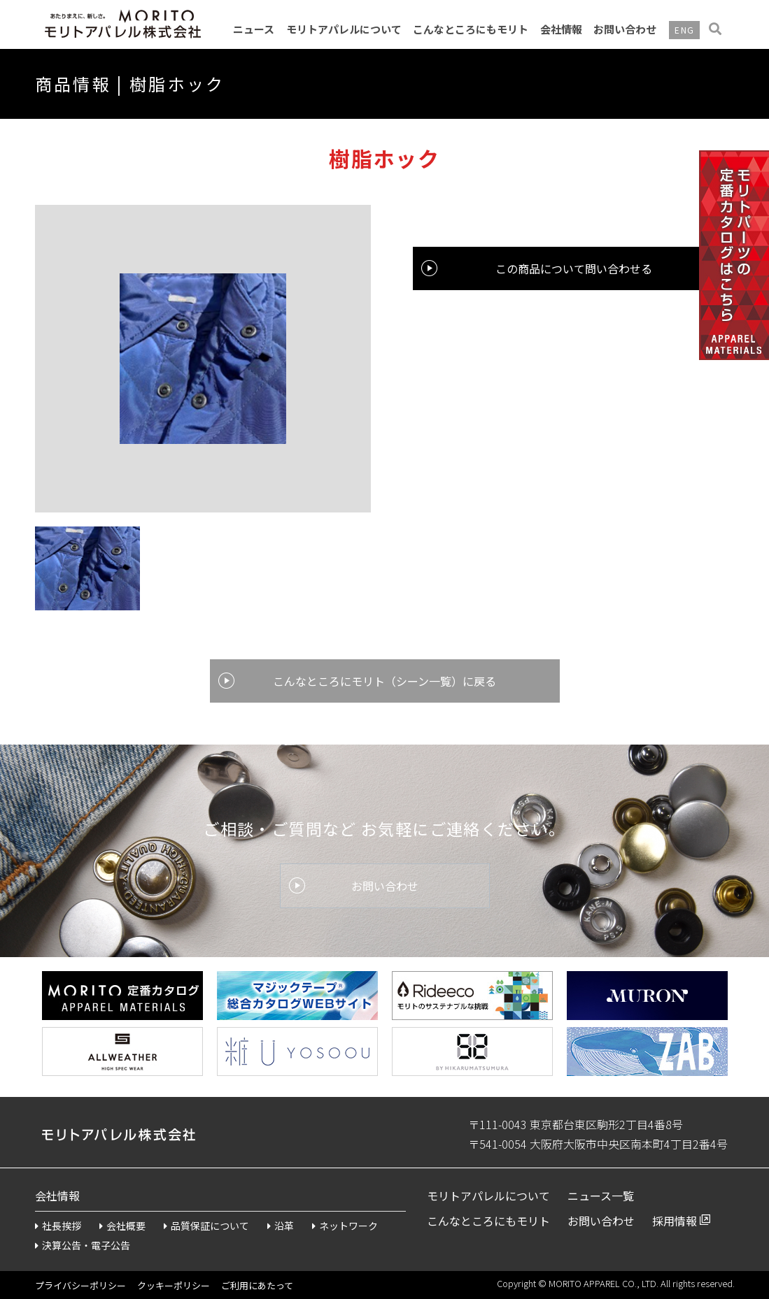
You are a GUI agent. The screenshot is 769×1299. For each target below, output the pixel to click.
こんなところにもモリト (470, 29)
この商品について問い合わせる (573, 268)
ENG (684, 30)
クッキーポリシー (173, 1285)
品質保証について (206, 1226)
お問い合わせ (624, 29)
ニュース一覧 (600, 1195)
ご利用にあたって (257, 1285)
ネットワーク (345, 1226)
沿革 (280, 1226)
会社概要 (122, 1226)
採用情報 (674, 1220)
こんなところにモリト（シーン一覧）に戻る (384, 681)
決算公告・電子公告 (82, 1245)
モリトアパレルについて (344, 29)
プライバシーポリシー (80, 1285)
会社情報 (561, 29)
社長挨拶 (58, 1226)
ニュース (253, 29)
